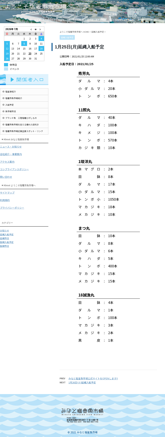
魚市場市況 (10, 111)
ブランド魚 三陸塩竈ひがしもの (21, 117)
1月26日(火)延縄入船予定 (82, 382)
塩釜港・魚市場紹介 (43, 19)
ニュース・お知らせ (11, 146)
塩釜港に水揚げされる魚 (69, 19)
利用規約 (5, 200)
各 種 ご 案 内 (147, 19)
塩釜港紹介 (10, 91)
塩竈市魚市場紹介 (13, 98)
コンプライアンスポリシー (14, 169)
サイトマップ (7, 192)
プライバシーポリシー (12, 207)
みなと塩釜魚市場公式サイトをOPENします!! (93, 378)
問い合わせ (6, 176)
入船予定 (9, 104)
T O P (17, 19)
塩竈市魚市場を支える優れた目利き (22, 124)
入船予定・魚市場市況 (95, 19)
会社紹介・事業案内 (11, 154)
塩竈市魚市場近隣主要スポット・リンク (24, 131)
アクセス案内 (7, 161)
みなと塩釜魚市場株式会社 (121, 19)
